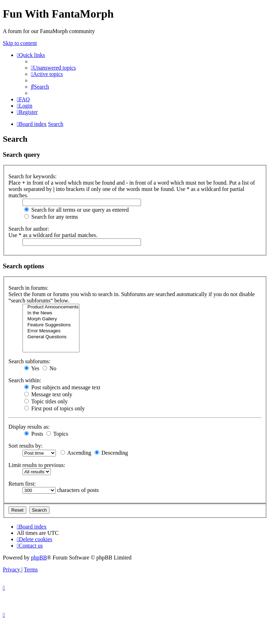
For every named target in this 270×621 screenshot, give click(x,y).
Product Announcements (51, 307)
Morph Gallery (51, 319)
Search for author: (28, 229)
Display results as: (29, 427)
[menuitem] (53, 68)
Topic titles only (46, 401)
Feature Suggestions (51, 325)
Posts (33, 434)
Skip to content (20, 43)
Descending (111, 453)
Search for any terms (51, 217)
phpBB (39, 558)
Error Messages (51, 331)
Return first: (22, 484)
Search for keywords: (32, 176)
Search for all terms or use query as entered (76, 210)
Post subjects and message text (62, 387)
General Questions (51, 337)
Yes (31, 368)
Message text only (48, 394)
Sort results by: (25, 446)
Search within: (24, 380)
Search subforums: (29, 361)
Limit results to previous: (36, 465)
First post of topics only (54, 408)
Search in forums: (28, 288)
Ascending (75, 453)
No (50, 368)
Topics (57, 434)
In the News (51, 313)
